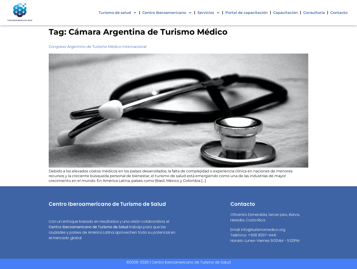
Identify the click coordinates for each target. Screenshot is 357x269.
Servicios (208, 13)
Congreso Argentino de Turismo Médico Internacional (97, 46)
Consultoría (314, 12)
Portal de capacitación (246, 12)
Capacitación (285, 12)
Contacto (338, 12)
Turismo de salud (118, 13)
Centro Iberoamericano (167, 13)
